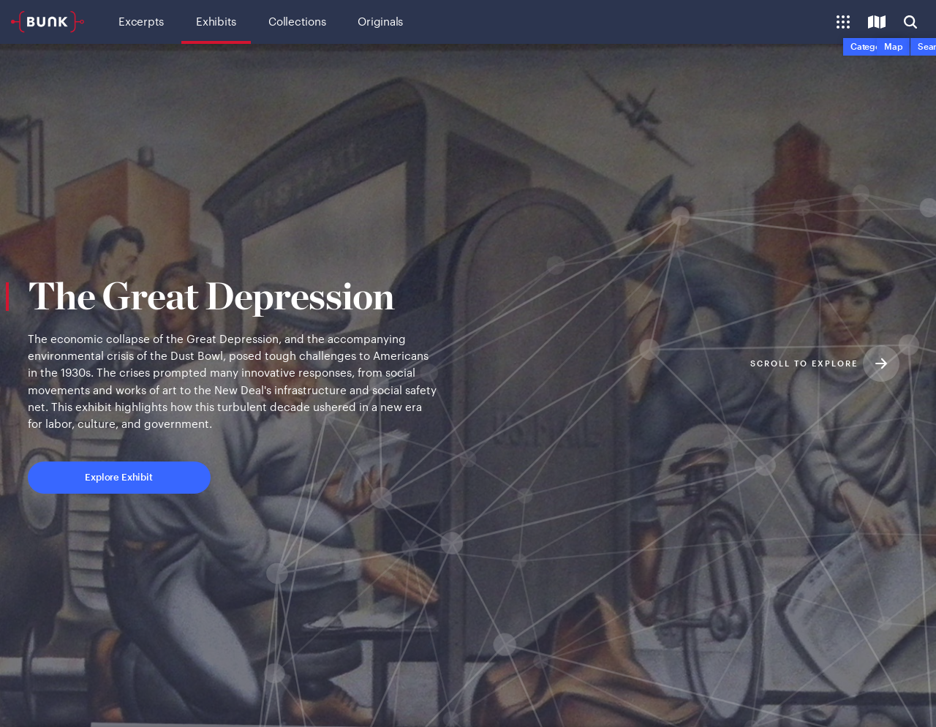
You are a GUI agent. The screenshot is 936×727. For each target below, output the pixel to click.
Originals (380, 21)
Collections (296, 21)
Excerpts (141, 21)
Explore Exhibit (180, 488)
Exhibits (216, 21)
